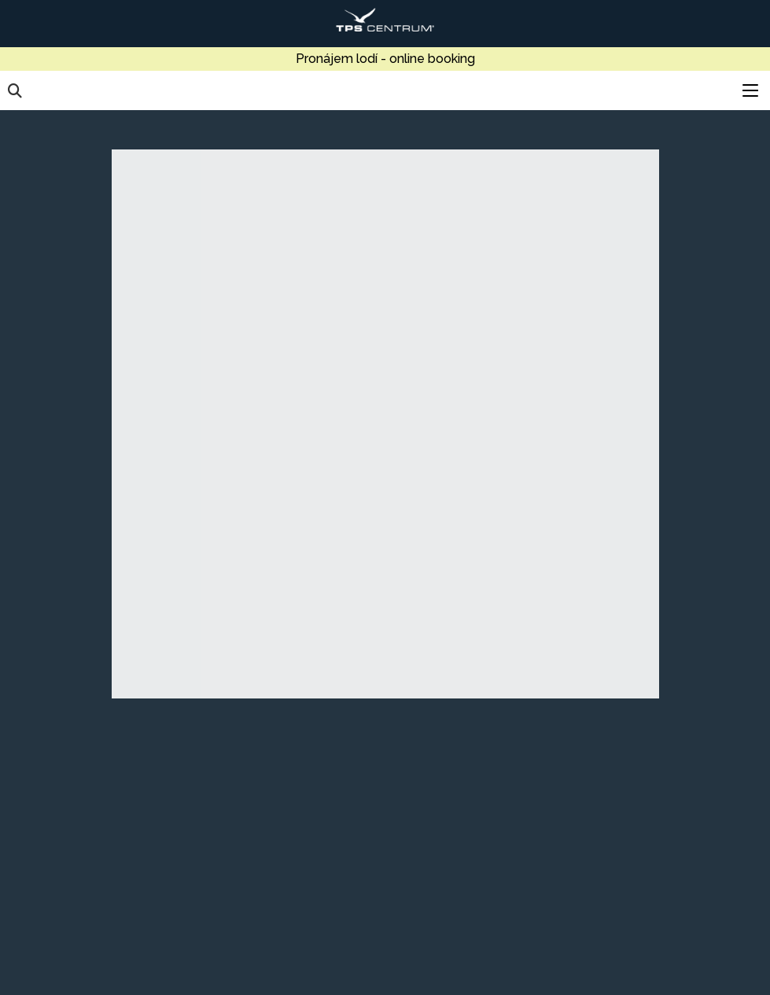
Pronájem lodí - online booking (385, 58)
